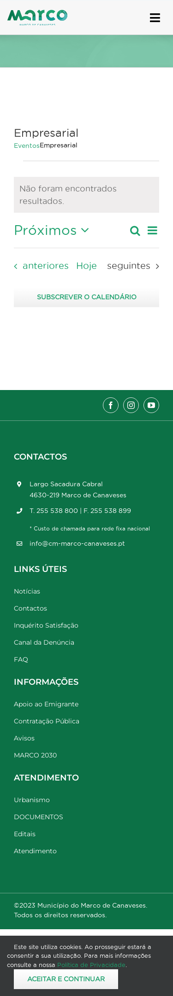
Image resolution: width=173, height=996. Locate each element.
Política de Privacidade (91, 964)
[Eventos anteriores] (38, 266)
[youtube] (151, 405)
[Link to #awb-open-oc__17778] (155, 17)
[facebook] (111, 405)
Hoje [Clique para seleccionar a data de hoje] (86, 266)
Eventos (27, 145)
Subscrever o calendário (87, 297)
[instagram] (131, 405)
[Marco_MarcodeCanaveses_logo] (37, 13)
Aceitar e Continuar (66, 979)
